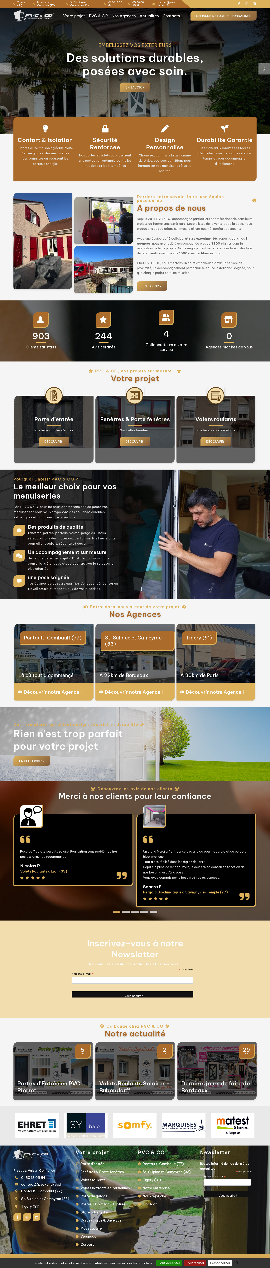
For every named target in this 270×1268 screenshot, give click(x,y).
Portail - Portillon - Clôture (102, 1204)
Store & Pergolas (94, 1212)
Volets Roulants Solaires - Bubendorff (134, 1087)
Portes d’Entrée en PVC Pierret (48, 1087)
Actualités (149, 15)
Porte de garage (94, 1196)
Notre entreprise (156, 1188)
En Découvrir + (31, 761)
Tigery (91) (199, 638)
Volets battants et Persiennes (105, 1188)
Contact (150, 1204)
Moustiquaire (91, 1228)
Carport (87, 1244)
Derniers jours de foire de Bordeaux (215, 1087)
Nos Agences (124, 15)
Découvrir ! (54, 441)
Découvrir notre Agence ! (53, 692)
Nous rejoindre (154, 1196)
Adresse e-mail (83, 974)
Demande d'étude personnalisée (223, 16)
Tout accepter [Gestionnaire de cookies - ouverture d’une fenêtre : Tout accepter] (169, 1263)
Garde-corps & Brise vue (101, 1220)
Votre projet (74, 15)
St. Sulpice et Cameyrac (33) (133, 641)
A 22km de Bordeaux (123, 675)
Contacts (171, 15)
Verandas (88, 1236)
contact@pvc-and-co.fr (42, 1184)
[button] (264, 68)
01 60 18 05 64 (33, 1177)
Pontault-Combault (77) (53, 638)
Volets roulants (92, 1180)
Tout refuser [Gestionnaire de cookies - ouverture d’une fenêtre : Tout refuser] (195, 1263)
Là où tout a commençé (46, 675)
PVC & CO (98, 15)
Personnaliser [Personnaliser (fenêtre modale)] (220, 1263)
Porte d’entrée (92, 1164)
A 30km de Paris (199, 675)
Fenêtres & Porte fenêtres (102, 1172)
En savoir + (135, 87)
